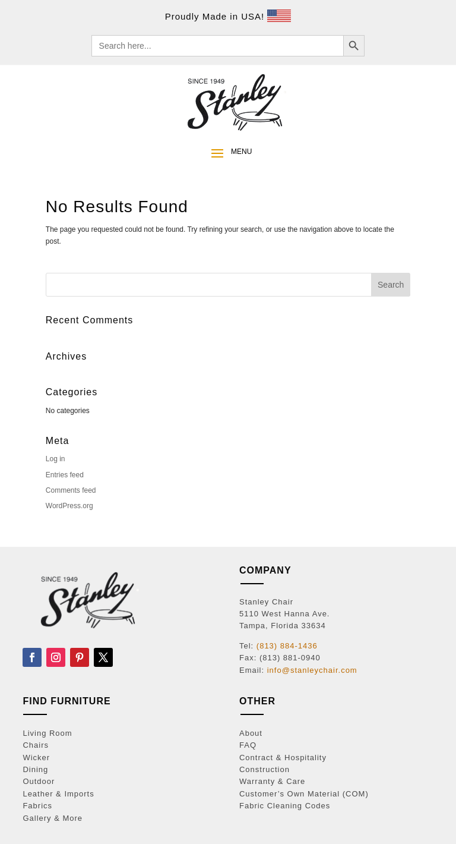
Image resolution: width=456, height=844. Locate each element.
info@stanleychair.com (312, 670)
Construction (264, 769)
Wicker (36, 757)
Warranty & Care (272, 781)
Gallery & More (53, 818)
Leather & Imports (58, 793)
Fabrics (37, 805)
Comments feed (71, 490)
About (250, 733)
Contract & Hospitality (283, 757)
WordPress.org (69, 506)
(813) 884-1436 (287, 645)
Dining (35, 769)
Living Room (47, 733)
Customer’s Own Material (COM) (304, 793)
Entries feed (65, 475)
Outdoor (39, 781)
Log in (55, 459)
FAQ (247, 745)
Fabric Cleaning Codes (284, 805)
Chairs (36, 745)
